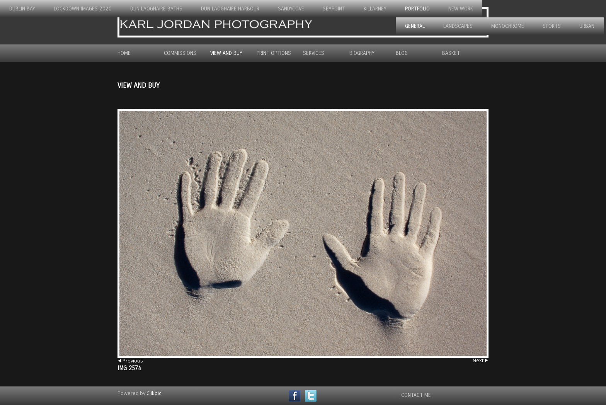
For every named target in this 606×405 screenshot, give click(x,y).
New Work (460, 8)
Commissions (180, 53)
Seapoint (334, 8)
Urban (586, 26)
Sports (552, 26)
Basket (451, 53)
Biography (361, 53)
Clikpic (153, 393)
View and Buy (226, 53)
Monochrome (507, 26)
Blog (402, 53)
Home (124, 53)
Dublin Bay (22, 8)
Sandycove (291, 8)
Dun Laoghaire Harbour (230, 8)
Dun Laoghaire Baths (156, 8)
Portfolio (417, 8)
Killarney (375, 8)
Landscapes (458, 26)
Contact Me (416, 395)
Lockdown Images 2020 (83, 8)
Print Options (274, 53)
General (415, 26)
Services (313, 53)
